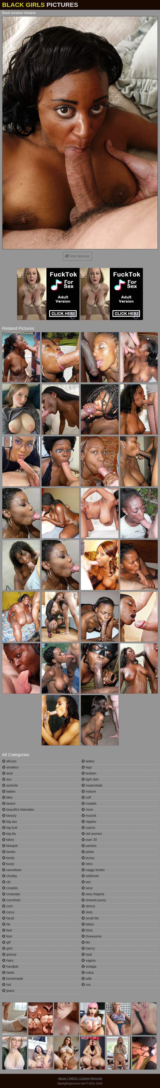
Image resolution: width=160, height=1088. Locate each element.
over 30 (89, 840)
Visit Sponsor (77, 256)
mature (88, 791)
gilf (6, 942)
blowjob (10, 846)
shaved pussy (93, 900)
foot (7, 936)
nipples (88, 821)
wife (86, 978)
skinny (88, 906)
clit (6, 882)
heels (8, 972)
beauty (9, 815)
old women (91, 833)
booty (8, 858)
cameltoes (11, 870)
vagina (88, 960)
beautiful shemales (18, 809)
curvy (8, 912)
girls (7, 948)
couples (10, 888)
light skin (90, 779)
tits (85, 942)
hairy (8, 960)
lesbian (88, 773)
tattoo (87, 924)
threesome (91, 936)
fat (6, 924)
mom (87, 809)
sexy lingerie (92, 894)
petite (87, 852)
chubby (9, 876)
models (88, 803)
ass (6, 779)
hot (6, 984)
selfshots (90, 876)
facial (8, 918)
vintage (88, 966)
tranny (88, 948)
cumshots (11, 900)
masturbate (91, 785)
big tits (9, 833)
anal (7, 773)
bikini (8, 840)
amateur (10, 767)
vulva (87, 972)
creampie (11, 894)
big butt (9, 827)
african (9, 761)
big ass (9, 821)
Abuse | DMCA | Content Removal (80, 1078)
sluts (86, 912)
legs (86, 767)
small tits (90, 918)
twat (86, 954)
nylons (88, 827)
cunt (7, 906)
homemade (12, 978)
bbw (7, 797)
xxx (86, 984)
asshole (10, 785)
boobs (8, 852)
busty (8, 864)
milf (86, 797)
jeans (8, 990)
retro (86, 864)
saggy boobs (93, 870)
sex (86, 882)
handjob (10, 966)
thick (86, 930)
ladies (87, 761)
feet (7, 930)
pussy (87, 858)
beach (8, 803)
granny (9, 954)
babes (8, 791)
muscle (88, 815)
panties (88, 846)
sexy (86, 888)
